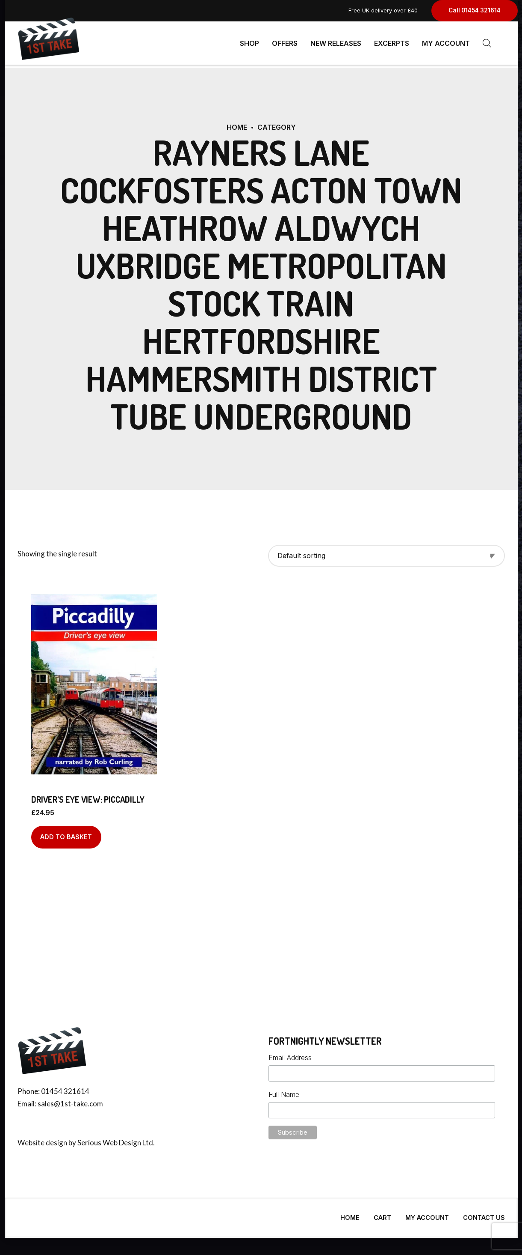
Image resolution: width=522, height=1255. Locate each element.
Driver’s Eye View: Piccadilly (88, 795)
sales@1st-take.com (70, 1100)
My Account (446, 43)
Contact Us (484, 1214)
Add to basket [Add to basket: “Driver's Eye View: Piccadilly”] (66, 833)
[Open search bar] (487, 43)
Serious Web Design (109, 1139)
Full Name (283, 1091)
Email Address (290, 1054)
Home (237, 124)
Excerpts (391, 43)
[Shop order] (386, 552)
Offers (285, 43)
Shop (249, 43)
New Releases (335, 43)
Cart (382, 1214)
